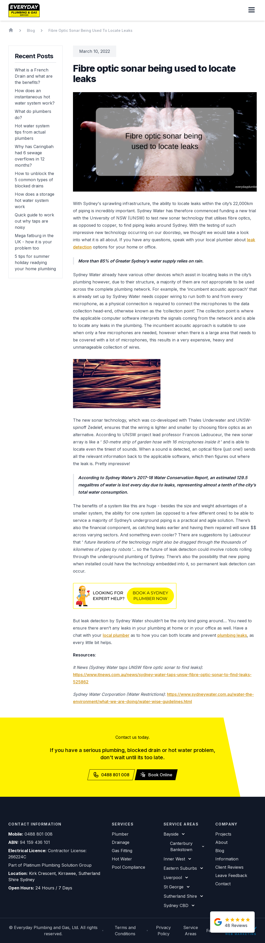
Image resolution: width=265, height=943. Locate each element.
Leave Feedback (231, 875)
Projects (223, 834)
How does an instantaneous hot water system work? (35, 97)
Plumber (120, 834)
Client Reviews (229, 867)
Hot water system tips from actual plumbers (32, 132)
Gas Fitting (122, 850)
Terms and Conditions (125, 930)
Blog (219, 850)
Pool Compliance (128, 867)
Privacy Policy (163, 930)
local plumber (116, 635)
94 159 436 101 (35, 842)
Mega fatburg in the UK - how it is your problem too (34, 242)
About (221, 842)
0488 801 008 (39, 834)
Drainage (120, 842)
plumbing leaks (232, 635)
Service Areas (190, 930)
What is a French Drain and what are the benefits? (34, 76)
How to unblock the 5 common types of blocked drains (34, 179)
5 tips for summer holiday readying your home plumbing (35, 262)
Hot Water (122, 858)
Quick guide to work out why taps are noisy (34, 221)
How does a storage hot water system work (34, 200)
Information (226, 858)
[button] (251, 10)
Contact (223, 883)
